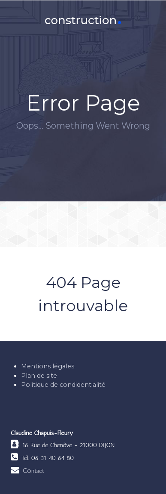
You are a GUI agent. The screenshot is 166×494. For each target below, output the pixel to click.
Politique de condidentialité (63, 385)
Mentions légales (47, 366)
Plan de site (39, 376)
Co (33, 471)
